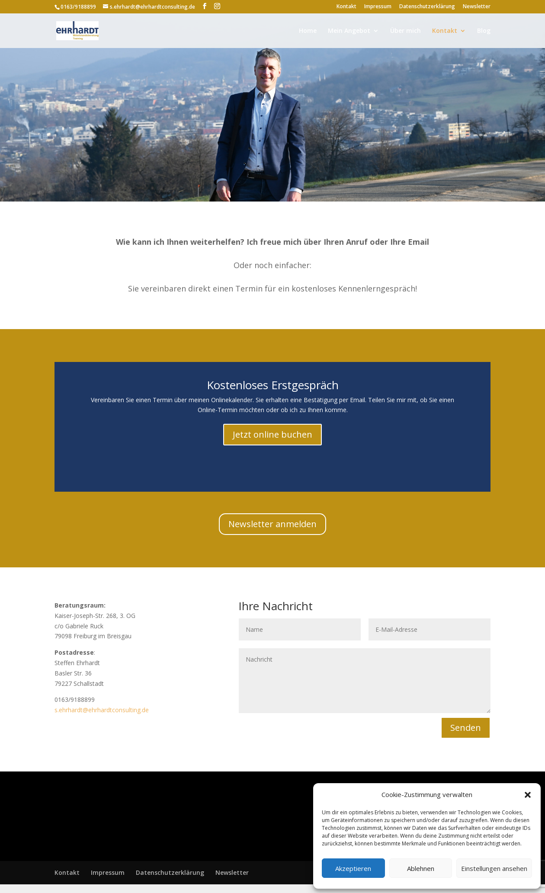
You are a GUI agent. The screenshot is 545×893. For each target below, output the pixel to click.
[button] (527, 795)
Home (308, 31)
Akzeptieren (353, 868)
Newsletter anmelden (272, 524)
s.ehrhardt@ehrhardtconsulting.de (101, 710)
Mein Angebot (349, 31)
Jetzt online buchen (272, 434)
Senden (465, 727)
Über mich (405, 31)
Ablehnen (420, 868)
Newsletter (476, 7)
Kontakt (346, 7)
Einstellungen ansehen (494, 868)
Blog (483, 31)
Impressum (377, 7)
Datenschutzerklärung (427, 7)
